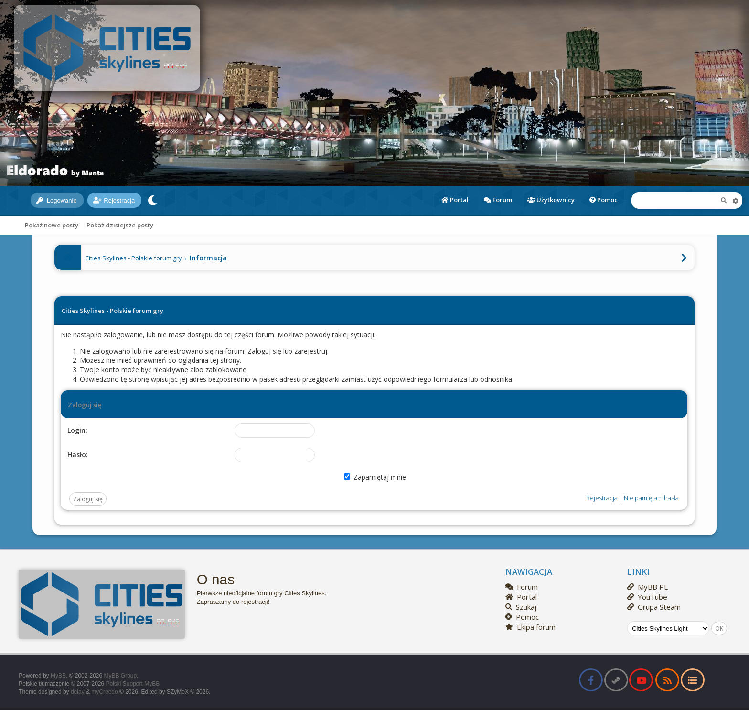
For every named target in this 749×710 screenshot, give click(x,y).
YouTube (647, 597)
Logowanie (56, 200)
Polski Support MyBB (133, 683)
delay (78, 691)
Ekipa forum (530, 627)
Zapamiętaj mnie (375, 477)
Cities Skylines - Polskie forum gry (133, 258)
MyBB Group (120, 675)
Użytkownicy (551, 200)
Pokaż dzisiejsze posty (119, 225)
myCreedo (104, 691)
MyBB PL (647, 587)
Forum (498, 200)
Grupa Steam (654, 607)
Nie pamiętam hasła (651, 498)
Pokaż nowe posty (51, 225)
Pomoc (603, 200)
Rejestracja (114, 200)
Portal (455, 200)
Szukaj (520, 607)
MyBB (58, 675)
